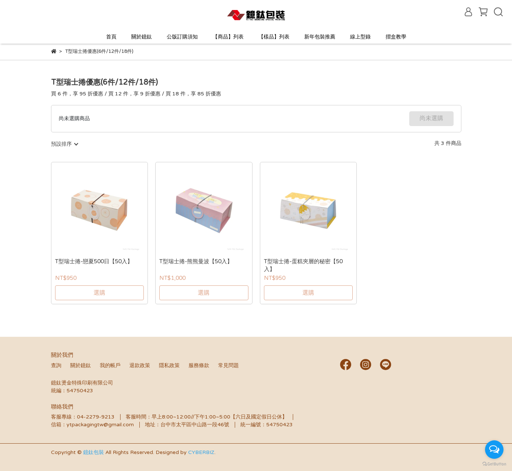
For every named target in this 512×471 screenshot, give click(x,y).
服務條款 (199, 365)
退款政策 (139, 365)
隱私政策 (169, 365)
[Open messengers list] (494, 449)
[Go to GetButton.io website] (494, 463)
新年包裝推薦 (319, 37)
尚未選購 (431, 118)
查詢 (56, 365)
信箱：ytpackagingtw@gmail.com (92, 424)
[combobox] (64, 144)
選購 (99, 293)
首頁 (111, 37)
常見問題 (228, 365)
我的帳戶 (110, 365)
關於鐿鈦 (141, 37)
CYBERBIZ (201, 452)
